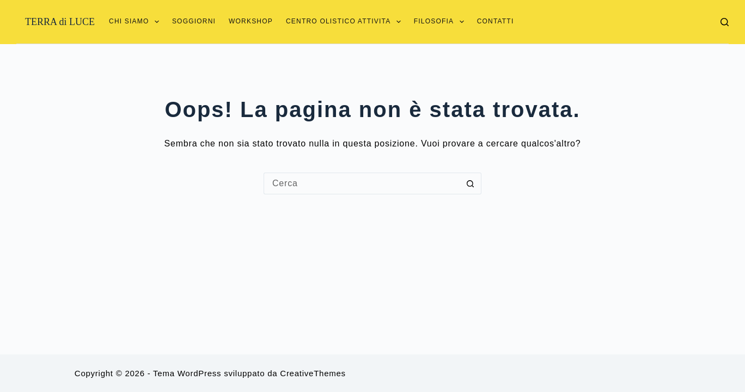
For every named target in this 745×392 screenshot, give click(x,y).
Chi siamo (134, 21)
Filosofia (439, 21)
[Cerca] (724, 22)
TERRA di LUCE (60, 21)
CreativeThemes (313, 373)
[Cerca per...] (362, 183)
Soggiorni (194, 21)
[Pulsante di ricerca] (470, 183)
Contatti (495, 21)
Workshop (251, 21)
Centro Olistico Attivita (343, 21)
